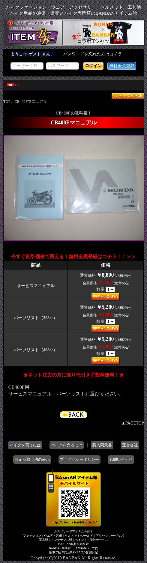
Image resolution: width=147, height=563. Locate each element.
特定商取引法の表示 (32, 459)
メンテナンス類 (61, 539)
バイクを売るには (66, 445)
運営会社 (130, 445)
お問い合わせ (121, 459)
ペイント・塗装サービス (91, 539)
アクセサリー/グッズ (110, 535)
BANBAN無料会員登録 (73, 544)
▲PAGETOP (132, 423)
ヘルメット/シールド (79, 535)
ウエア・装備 (53, 535)
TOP (6, 101)
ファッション (32, 535)
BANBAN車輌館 (59, 548)
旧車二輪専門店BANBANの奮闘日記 (73, 552)
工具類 (43, 539)
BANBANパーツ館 (86, 548)
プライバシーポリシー (79, 459)
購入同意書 (102, 445)
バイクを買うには (25, 445)
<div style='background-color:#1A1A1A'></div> (73, 62)
